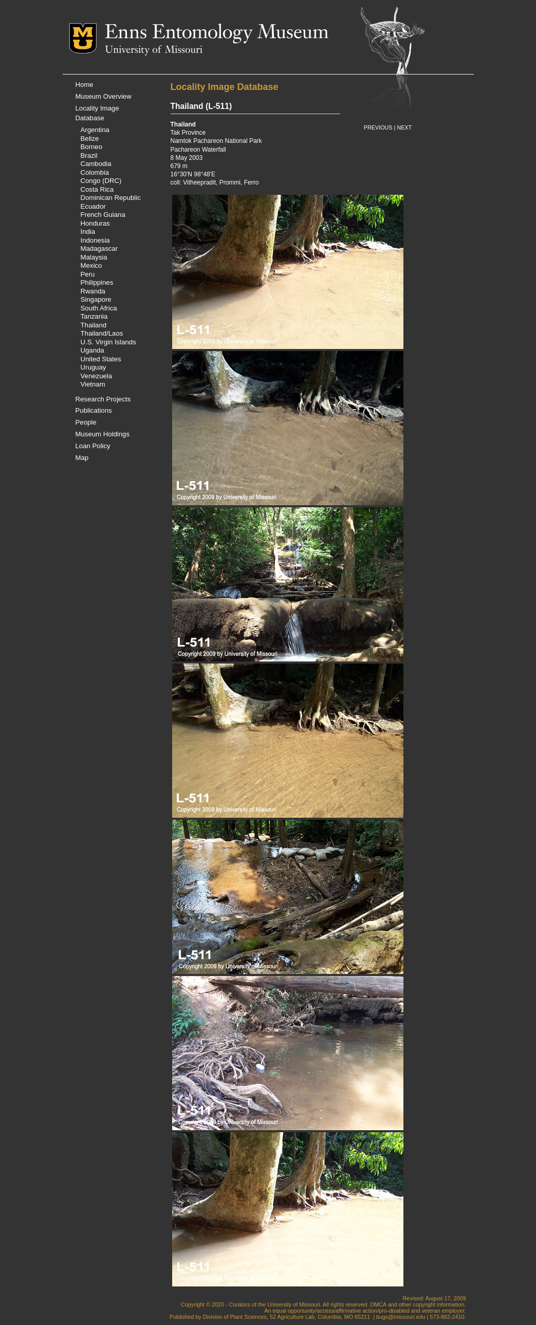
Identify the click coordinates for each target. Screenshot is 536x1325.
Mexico (91, 265)
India (88, 231)
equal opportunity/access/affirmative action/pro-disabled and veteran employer (368, 1311)
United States (101, 359)
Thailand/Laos (102, 333)
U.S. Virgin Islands (108, 342)
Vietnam (93, 384)
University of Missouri (153, 50)
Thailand (94, 325)
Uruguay (93, 367)
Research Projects (103, 399)
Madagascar (99, 248)
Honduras (95, 223)
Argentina (95, 130)
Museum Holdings (103, 434)
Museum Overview (104, 96)
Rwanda (93, 291)
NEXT (404, 127)
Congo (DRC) (101, 181)
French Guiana (103, 214)
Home (85, 84)
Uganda (92, 350)
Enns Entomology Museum (216, 33)
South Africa (99, 308)
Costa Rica (97, 189)
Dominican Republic (111, 197)
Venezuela (97, 376)
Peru (88, 274)
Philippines (97, 282)
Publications (94, 410)
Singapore (96, 299)
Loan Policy (93, 446)
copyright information (438, 1304)
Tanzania (94, 316)
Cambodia (96, 164)
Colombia (95, 172)
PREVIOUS (378, 127)
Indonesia (95, 240)
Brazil (89, 155)
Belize (90, 138)
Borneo (92, 147)
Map (82, 458)
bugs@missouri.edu (401, 1317)
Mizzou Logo (87, 38)
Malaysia (94, 257)
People (86, 422)
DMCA (378, 1304)
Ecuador (93, 206)
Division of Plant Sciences (235, 1317)
